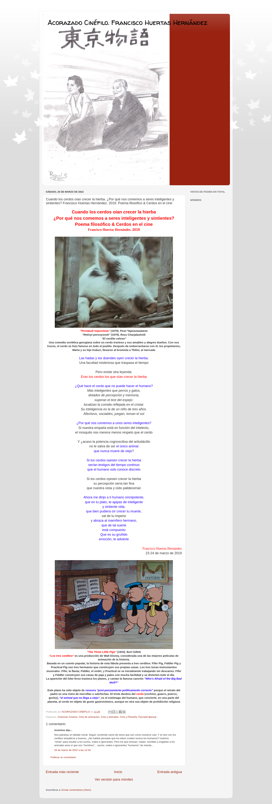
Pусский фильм (147, 717)
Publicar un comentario (63, 757)
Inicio (118, 772)
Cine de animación (89, 717)
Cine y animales (109, 717)
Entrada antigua (169, 772)
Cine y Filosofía (128, 717)
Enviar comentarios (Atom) (76, 790)
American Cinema (67, 717)
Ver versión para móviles (114, 779)
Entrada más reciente (62, 772)
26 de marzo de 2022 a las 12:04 (72, 750)
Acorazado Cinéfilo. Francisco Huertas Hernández (127, 22)
